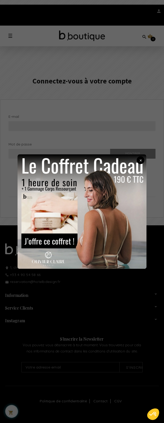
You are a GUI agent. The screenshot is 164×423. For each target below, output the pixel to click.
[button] (153, 414)
